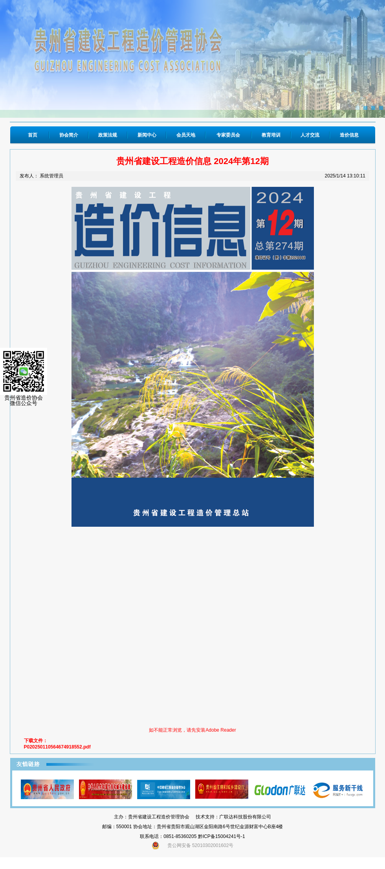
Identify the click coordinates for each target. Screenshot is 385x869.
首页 (33, 135)
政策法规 (107, 135)
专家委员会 (228, 135)
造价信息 (349, 135)
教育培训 (271, 135)
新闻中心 (147, 135)
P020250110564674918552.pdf (57, 747)
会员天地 (185, 135)
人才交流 (310, 135)
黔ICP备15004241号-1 (221, 836)
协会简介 (68, 135)
